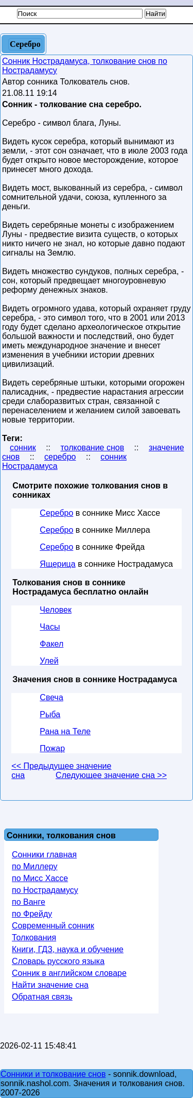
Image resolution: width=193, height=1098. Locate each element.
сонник (23, 447)
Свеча (51, 697)
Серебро (56, 513)
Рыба (50, 714)
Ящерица (57, 564)
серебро (60, 456)
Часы (50, 626)
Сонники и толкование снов (53, 1074)
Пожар (52, 748)
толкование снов (92, 447)
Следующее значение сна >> (111, 775)
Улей (49, 660)
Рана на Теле (65, 731)
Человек (56, 609)
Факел (51, 643)
